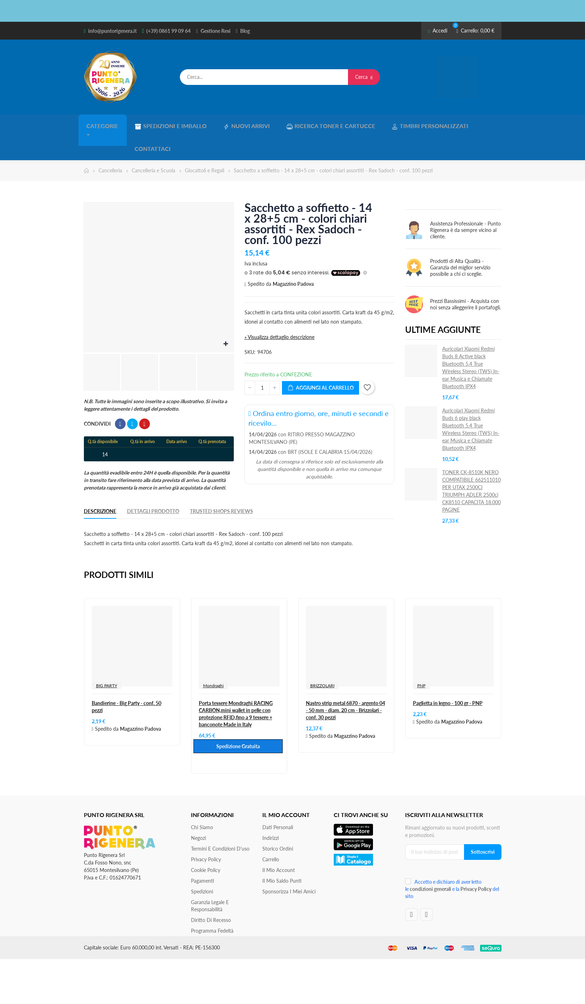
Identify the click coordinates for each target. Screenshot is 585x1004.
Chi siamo (202, 801)
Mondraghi (213, 659)
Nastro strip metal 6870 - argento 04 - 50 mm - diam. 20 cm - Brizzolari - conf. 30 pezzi (345, 684)
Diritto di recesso (211, 894)
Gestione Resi (216, 31)
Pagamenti (202, 854)
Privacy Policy (206, 833)
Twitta (132, 397)
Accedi (437, 30)
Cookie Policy (205, 844)
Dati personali (277, 801)
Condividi (120, 397)
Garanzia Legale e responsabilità (210, 879)
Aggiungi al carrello (320, 361)
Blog (245, 31)
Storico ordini (277, 822)
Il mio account (278, 844)
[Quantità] (262, 361)
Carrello (270, 833)
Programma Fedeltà (212, 904)
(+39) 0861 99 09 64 (168, 31)
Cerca (364, 77)
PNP (421, 659)
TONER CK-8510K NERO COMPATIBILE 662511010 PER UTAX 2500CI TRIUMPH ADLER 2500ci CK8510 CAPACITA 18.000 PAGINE (471, 464)
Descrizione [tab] (100, 485)
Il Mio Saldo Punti (282, 854)
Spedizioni (202, 865)
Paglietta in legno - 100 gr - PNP (448, 677)
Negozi (198, 811)
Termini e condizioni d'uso (220, 822)
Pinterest (144, 397)
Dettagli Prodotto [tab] (153, 485)
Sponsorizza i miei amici (289, 865)
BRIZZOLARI (322, 659)
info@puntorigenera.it (112, 31)
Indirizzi (270, 811)
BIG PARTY (106, 659)
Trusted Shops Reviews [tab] (221, 485)
